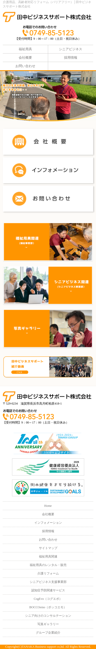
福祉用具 (25, 49)
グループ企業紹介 (48, 632)
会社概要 (25, 57)
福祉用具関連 (48, 556)
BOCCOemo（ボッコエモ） (48, 607)
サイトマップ (48, 548)
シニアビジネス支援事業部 (48, 582)
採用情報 (70, 57)
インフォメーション (48, 522)
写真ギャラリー (48, 624)
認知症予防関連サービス (48, 590)
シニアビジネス (70, 49)
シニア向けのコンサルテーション (48, 615)
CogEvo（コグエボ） (48, 599)
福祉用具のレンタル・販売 (48, 565)
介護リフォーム (48, 573)
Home (48, 506)
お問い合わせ (25, 66)
